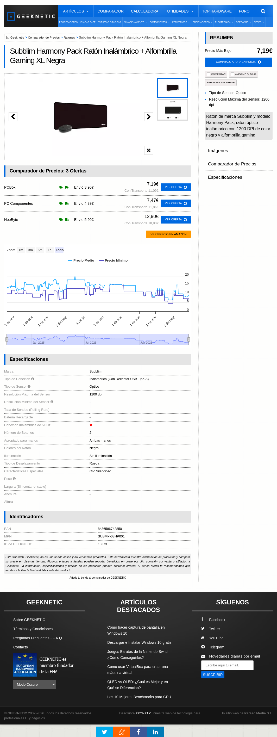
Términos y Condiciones (34, 629)
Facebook (214, 620)
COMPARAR (216, 74)
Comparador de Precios (46, 37)
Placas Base (88, 22)
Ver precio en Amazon (168, 234)
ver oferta (175, 187)
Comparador (110, 11)
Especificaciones (223, 170)
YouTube (213, 638)
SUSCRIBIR (214, 675)
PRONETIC (144, 725)
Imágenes (217, 149)
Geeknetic (18, 37)
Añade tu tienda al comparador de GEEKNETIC (97, 577)
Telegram (213, 647)
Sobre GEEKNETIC (30, 620)
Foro (244, 11)
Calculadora (144, 11)
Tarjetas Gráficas (109, 22)
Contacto (21, 647)
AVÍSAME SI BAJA (243, 74)
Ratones (74, 37)
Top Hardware (217, 11)
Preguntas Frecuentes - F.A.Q (39, 638)
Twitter (211, 629)
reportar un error (221, 83)
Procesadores (68, 22)
